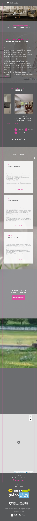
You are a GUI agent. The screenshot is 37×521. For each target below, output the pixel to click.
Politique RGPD (16, 509)
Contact (35, 157)
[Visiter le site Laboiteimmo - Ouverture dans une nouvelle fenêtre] (18, 515)
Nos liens (31, 507)
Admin (27, 507)
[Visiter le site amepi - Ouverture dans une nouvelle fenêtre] (24, 493)
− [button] (30, 417)
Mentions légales (21, 507)
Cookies (22, 509)
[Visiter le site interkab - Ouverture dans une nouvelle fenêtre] (22, 488)
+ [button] (30, 414)
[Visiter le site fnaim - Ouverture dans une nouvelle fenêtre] (10, 489)
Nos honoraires (7, 507)
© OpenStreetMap (22, 470)
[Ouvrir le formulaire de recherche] (24, 3)
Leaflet (15, 470)
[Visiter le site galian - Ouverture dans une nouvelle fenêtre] (14, 493)
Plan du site (14, 507)
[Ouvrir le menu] (29, 3)
